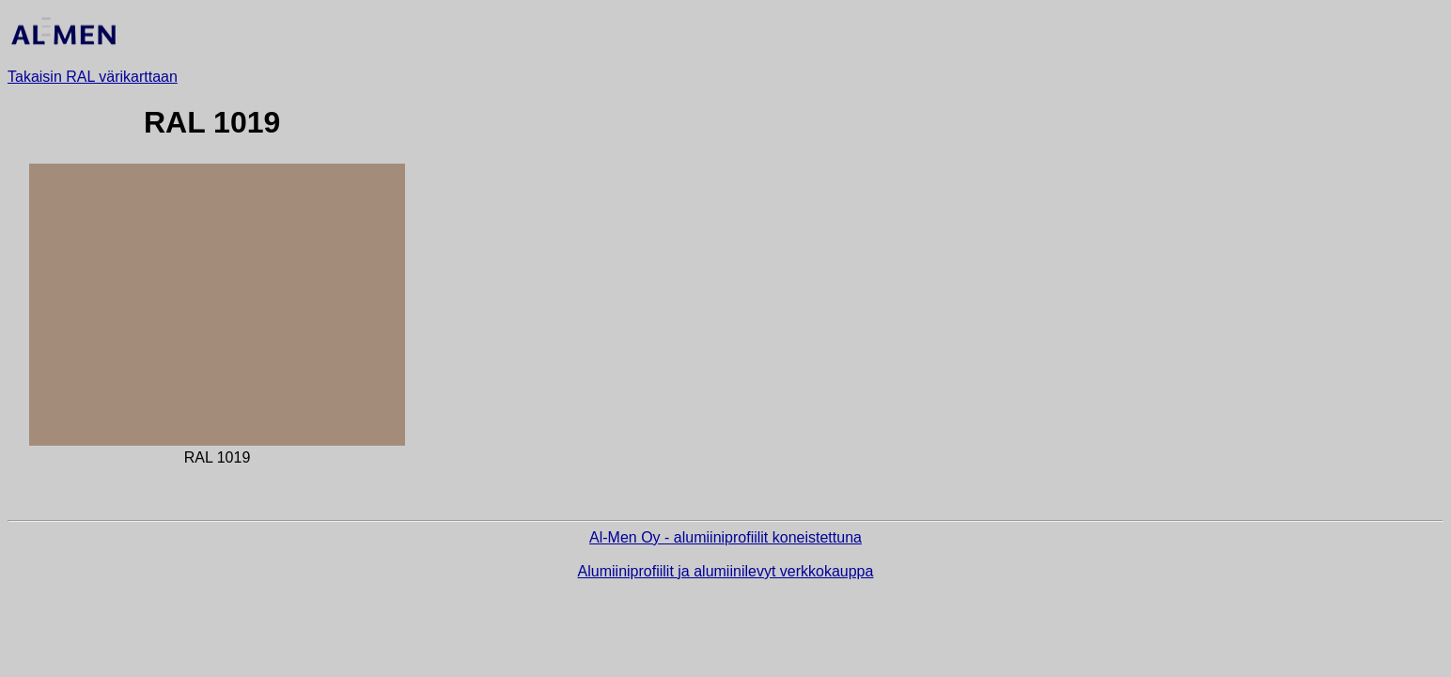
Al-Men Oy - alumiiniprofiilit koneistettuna (725, 537)
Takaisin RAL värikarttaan (93, 77)
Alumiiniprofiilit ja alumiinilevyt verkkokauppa (726, 571)
